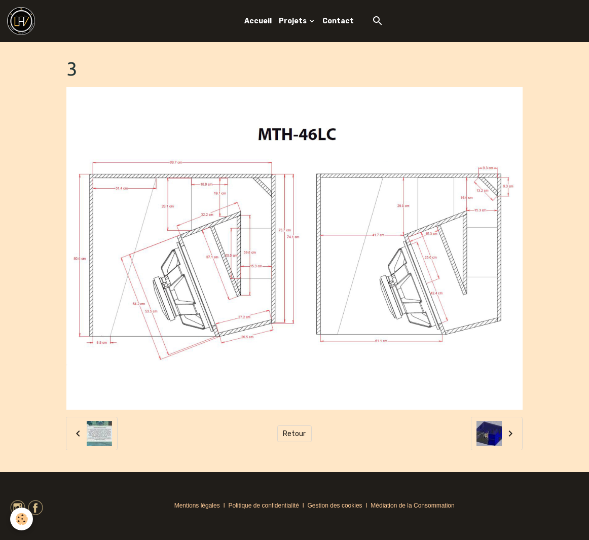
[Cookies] (21, 519)
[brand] (23, 21)
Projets (293, 21)
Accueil (258, 21)
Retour (294, 433)
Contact (338, 21)
